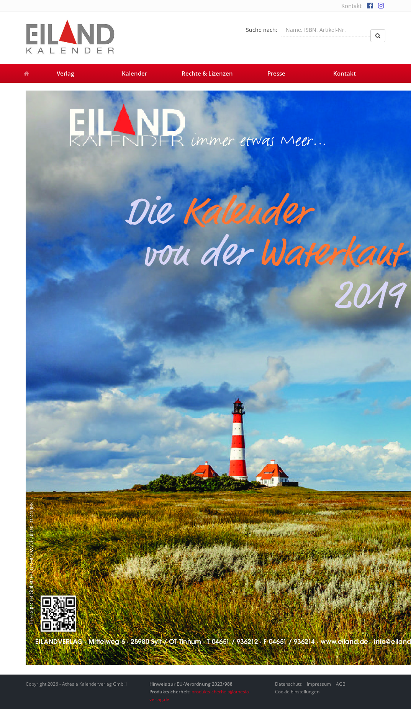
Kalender (134, 73)
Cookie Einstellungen (297, 691)
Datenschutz (288, 684)
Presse (276, 73)
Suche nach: (261, 29)
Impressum (319, 684)
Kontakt (351, 6)
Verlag (65, 73)
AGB (341, 684)
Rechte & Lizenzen (207, 73)
